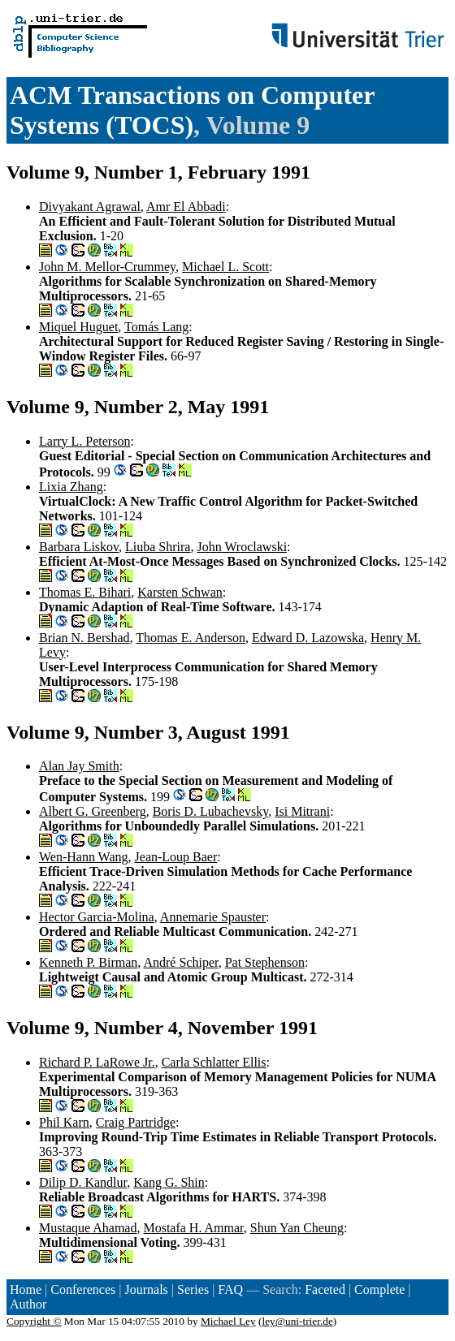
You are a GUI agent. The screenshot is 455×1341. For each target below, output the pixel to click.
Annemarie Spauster (213, 917)
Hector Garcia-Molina (96, 917)
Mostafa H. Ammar (193, 1228)
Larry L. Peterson (84, 441)
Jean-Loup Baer (176, 857)
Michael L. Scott (225, 267)
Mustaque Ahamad (87, 1228)
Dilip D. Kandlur (83, 1182)
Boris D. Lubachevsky (211, 811)
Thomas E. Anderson (190, 638)
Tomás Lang (156, 327)
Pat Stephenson (265, 962)
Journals (145, 1289)
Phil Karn (64, 1122)
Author (28, 1304)
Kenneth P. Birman (88, 962)
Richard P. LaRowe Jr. (97, 1062)
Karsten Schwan (179, 592)
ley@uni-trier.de (297, 1321)
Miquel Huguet (78, 327)
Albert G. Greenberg (92, 811)
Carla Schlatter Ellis (214, 1062)
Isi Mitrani (302, 811)
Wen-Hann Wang (83, 857)
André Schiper (180, 962)
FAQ (230, 1289)
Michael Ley (228, 1321)
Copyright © (34, 1321)
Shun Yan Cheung (297, 1228)
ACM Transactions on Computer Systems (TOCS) (192, 110)
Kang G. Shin (169, 1182)
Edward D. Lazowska (308, 638)
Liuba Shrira (157, 547)
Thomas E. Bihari (85, 592)
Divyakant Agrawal (90, 206)
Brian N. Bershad (84, 638)
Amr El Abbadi (186, 206)
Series (193, 1289)
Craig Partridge (136, 1122)
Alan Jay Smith (79, 766)
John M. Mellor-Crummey (107, 267)
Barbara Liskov (79, 547)
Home (25, 1289)
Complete (379, 1289)
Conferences (82, 1289)
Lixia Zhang (71, 487)
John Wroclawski (242, 547)
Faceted (325, 1289)
